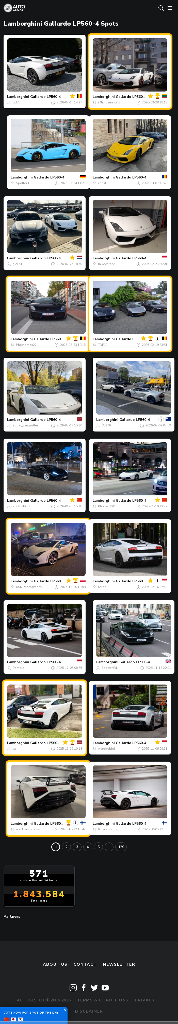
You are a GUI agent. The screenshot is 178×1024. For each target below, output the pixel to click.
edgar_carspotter (25, 425)
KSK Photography (29, 587)
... (109, 847)
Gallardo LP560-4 (45, 96)
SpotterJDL (24, 183)
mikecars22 (106, 264)
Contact (85, 964)
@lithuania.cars (109, 102)
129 (121, 847)
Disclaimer (89, 1011)
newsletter (119, 964)
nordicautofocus (28, 829)
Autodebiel (106, 749)
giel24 (17, 264)
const (102, 183)
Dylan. (102, 587)
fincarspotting (108, 829)
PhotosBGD (21, 506)
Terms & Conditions (103, 1000)
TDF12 (102, 345)
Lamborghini (18, 96)
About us (55, 964)
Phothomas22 (26, 345)
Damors (18, 668)
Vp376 (106, 425)
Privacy (145, 1000)
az (14, 749)
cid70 (16, 102)
